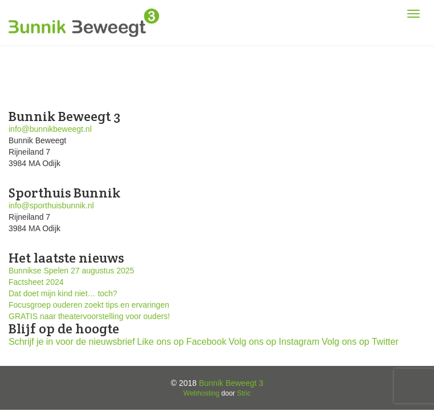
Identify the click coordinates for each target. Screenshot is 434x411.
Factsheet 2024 (36, 282)
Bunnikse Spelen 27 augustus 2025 (71, 270)
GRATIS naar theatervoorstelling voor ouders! (89, 316)
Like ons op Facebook (181, 341)
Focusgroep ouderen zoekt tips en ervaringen (89, 304)
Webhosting (202, 393)
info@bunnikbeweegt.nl (50, 129)
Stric (243, 393)
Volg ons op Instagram (274, 341)
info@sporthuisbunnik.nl (51, 205)
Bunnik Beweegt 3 (231, 383)
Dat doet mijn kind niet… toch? (63, 293)
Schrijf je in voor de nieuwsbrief (72, 341)
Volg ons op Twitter (360, 341)
